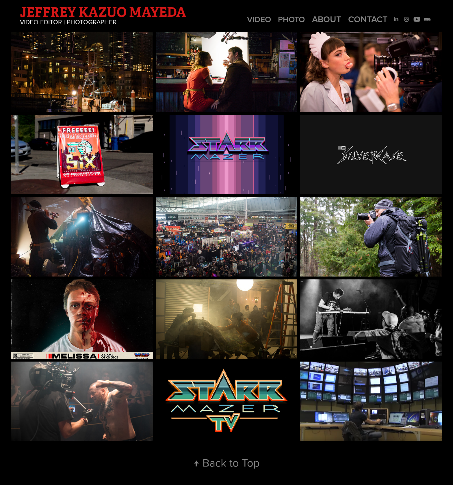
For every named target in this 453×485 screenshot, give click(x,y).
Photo (291, 19)
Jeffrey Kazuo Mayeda (103, 12)
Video (259, 19)
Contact (367, 19)
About (326, 19)
